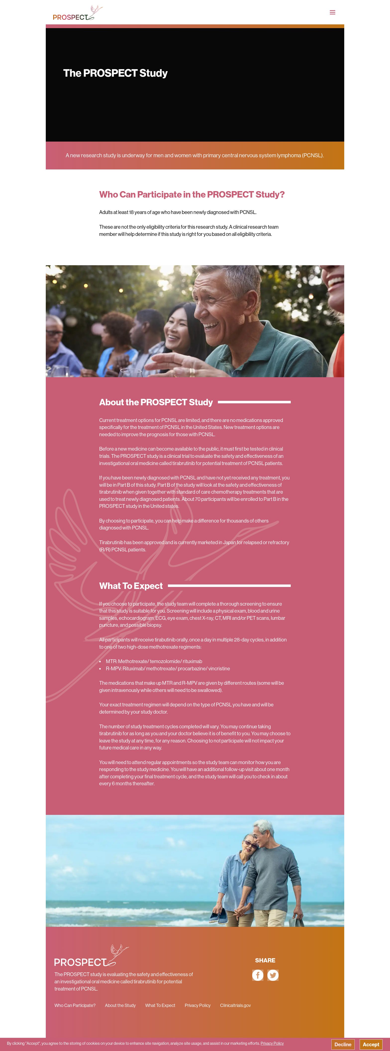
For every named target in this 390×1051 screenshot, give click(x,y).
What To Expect (160, 1005)
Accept (371, 1044)
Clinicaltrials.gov (235, 1005)
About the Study (120, 1005)
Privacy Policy (198, 1005)
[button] (195, 1044)
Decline (343, 1044)
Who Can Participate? (75, 1005)
